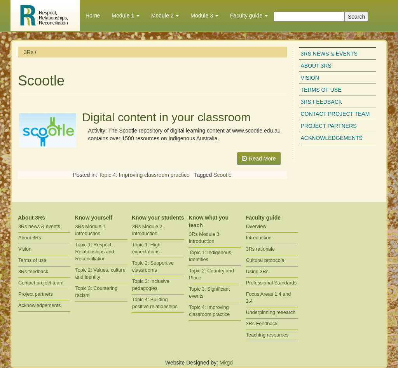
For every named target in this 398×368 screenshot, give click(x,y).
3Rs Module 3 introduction (204, 238)
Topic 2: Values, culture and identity (100, 273)
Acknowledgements (332, 138)
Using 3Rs (257, 271)
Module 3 (204, 15)
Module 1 (125, 15)
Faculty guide (249, 15)
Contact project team (335, 114)
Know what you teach (209, 221)
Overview (256, 226)
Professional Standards (271, 283)
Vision (310, 78)
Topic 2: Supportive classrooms (153, 266)
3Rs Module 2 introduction (147, 230)
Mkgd (226, 362)
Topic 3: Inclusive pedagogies (150, 285)
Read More (259, 158)
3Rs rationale (260, 249)
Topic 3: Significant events (209, 292)
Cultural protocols (265, 260)
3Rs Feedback (262, 323)
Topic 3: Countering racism (96, 292)
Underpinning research (270, 312)
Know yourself (93, 218)
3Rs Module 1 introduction (90, 230)
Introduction (259, 238)
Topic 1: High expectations (146, 248)
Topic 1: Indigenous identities (210, 256)
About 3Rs (316, 66)
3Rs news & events (329, 54)
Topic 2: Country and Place (211, 274)
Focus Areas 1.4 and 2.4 (268, 297)
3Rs (28, 52)
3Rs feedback (321, 102)
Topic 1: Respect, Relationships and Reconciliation (94, 252)
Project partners (329, 126)
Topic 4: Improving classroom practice (144, 175)
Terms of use (321, 90)
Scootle (222, 175)
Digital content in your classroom (166, 117)
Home (93, 15)
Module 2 (165, 15)
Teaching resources (267, 335)
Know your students (158, 218)
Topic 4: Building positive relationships (155, 303)
